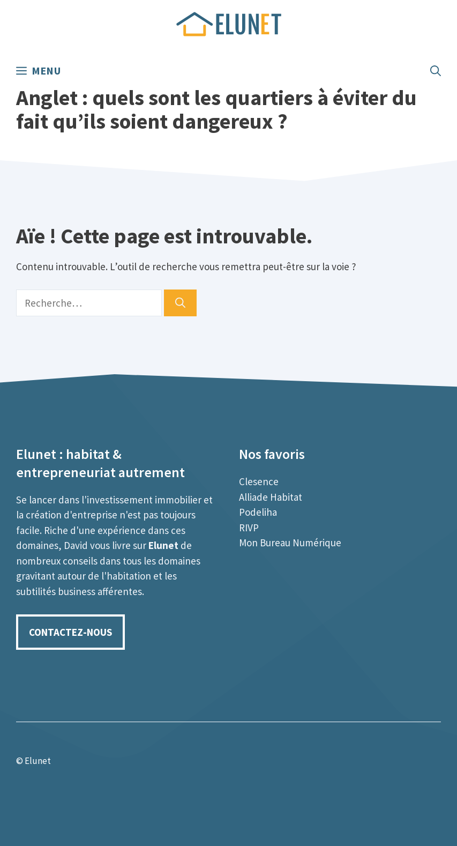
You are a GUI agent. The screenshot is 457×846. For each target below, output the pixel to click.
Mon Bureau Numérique (290, 542)
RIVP (249, 527)
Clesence (259, 481)
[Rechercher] (180, 303)
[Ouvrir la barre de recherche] (435, 70)
